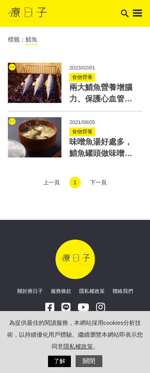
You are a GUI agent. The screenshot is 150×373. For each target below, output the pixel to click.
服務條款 (61, 291)
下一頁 (98, 182)
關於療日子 (30, 291)
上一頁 (51, 182)
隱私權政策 (92, 291)
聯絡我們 (123, 291)
